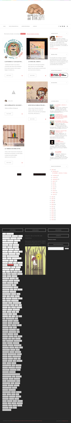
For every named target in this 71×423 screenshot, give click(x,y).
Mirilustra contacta (52, 239)
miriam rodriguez (7, 376)
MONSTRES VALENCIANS (7, 287)
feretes (10, 360)
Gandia (19, 325)
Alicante (10, 320)
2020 (52, 200)
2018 (52, 204)
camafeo (5, 345)
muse (16, 305)
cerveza (11, 347)
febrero (54, 192)
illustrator (13, 238)
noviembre (55, 175)
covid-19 (12, 351)
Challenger (16, 322)
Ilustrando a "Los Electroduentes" (14, 61)
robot (13, 394)
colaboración (6, 349)
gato (4, 300)
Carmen (10, 322)
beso (13, 338)
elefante (5, 358)
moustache (16, 378)
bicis (4, 340)
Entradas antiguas (39, 174)
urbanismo (19, 403)
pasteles (5, 307)
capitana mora (17, 345)
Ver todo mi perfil (54, 48)
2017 (52, 206)
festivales (15, 298)
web (4, 271)
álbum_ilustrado (6, 409)
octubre (54, 177)
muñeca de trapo (11, 380)
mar (17, 278)
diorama (17, 249)
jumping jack (6, 369)
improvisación (6, 238)
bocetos (20, 289)
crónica (5, 354)
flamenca (14, 276)
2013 (52, 213)
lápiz (11, 244)
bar (9, 338)
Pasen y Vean (12, 329)
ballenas (5, 338)
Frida (20, 271)
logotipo (12, 278)
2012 (52, 215)
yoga (11, 407)
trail (9, 403)
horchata (5, 367)
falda (15, 358)
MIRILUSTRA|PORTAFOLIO (12, 26)
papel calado (6, 269)
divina (4, 276)
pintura (13, 307)
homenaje (18, 365)
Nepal (15, 327)
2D (11, 271)
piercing (14, 387)
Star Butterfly (12, 331)
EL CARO (4, 325)
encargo (10, 247)
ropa (17, 394)
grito (13, 365)
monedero (5, 378)
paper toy (10, 385)
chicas (16, 347)
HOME (4, 26)
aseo (16, 336)
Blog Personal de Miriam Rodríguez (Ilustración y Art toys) (26, 420)
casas (18, 293)
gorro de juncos (6, 365)
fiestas (20, 298)
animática (5, 336)
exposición (5, 244)
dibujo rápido (10, 233)
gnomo (8, 363)
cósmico (5, 356)
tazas (13, 311)
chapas (9, 258)
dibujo (12, 296)
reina (4, 394)
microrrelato (6, 305)
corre (17, 349)
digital (4, 247)
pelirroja (16, 385)
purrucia (17, 269)
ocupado (17, 383)
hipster (8, 300)
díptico (9, 276)
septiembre (55, 179)
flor (14, 360)
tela (17, 311)
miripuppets (10, 240)
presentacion (12, 389)
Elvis (9, 325)
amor (18, 253)
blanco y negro (17, 340)
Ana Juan (16, 320)
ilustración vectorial (7, 242)
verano (14, 405)
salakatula (12, 396)
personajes (5, 260)
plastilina (5, 389)
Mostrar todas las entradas (33, 33)
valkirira (5, 405)
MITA (15, 260)
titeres (15, 282)
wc (9, 316)
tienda (15, 400)
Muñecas (11, 249)
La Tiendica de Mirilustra (12, 148)
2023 (52, 169)
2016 (52, 208)
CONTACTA (33, 26)
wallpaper (5, 407)
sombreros (5, 398)
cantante (11, 345)
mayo (54, 186)
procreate (16, 280)
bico (11, 289)
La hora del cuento (34, 61)
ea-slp (9, 356)
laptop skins (13, 369)
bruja (9, 273)
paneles (5, 385)
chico (15, 262)
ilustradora (11, 367)
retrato (10, 251)
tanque (16, 398)
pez (9, 307)
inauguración (15, 300)
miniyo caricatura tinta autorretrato (11, 374)
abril (54, 188)
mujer (12, 305)
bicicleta (18, 338)
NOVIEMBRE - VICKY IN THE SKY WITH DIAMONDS (61, 121)
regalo (4, 309)
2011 (52, 217)
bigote (4, 273)
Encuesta (14, 325)
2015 (52, 210)
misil (14, 376)
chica (4, 256)
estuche (10, 358)
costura (19, 238)
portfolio (19, 307)
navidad (18, 267)
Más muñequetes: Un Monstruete (14, 105)
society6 (10, 309)
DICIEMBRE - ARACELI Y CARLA (61, 105)
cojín (4, 296)
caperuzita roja (6, 293)
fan (19, 358)
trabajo (4, 403)
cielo (21, 347)
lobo (19, 369)
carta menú (5, 347)
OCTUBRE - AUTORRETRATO (59, 141)
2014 (52, 212)
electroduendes (16, 356)
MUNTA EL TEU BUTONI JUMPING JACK (60, 131)
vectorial (5, 253)
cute (8, 296)
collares (20, 262)
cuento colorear (12, 354)
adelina (15, 287)
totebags (20, 400)
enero (54, 194)
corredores (5, 351)
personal (5, 280)
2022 (52, 196)
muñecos (5, 251)
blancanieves (10, 340)
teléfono (10, 400)
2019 (52, 202)
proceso (11, 280)
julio (54, 183)
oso (20, 305)
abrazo (4, 334)
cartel (4, 258)
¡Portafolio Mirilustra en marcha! (37, 105)
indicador (18, 367)
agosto (54, 181)
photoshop (16, 244)
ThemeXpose (65, 420)
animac (15, 334)
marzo (54, 190)
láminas (15, 251)
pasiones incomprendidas (12, 256)
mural (4, 380)
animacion (5, 249)
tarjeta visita (16, 309)
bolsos (10, 262)
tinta (4, 233)
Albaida (15, 271)
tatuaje (9, 311)
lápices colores (6, 267)
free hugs (19, 360)
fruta (4, 363)
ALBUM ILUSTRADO (10, 318)
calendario (12, 291)
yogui (15, 407)
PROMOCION (5, 329)
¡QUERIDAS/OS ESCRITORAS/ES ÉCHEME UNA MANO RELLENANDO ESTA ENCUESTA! (61, 116)
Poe (18, 329)
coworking (17, 351)
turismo (14, 403)
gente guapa (6, 278)
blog (15, 289)
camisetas (14, 273)
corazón (20, 273)
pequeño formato (7, 387)
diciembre (55, 171)
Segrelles (5, 331)
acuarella (10, 334)
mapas (10, 302)
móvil (18, 380)
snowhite (18, 396)
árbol (8, 271)
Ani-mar (4, 322)
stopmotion (10, 282)
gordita (13, 363)
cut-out (19, 354)
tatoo (4, 311)
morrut (11, 378)
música (13, 267)
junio (54, 184)
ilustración (17, 240)
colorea (13, 349)
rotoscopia (5, 396)
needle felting (6, 383)
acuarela (5, 262)
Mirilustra (60, 36)
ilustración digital (17, 258)
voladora (5, 316)
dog (4, 298)
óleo (13, 316)
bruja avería (6, 291)
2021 (52, 198)
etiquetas (9, 298)
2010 (52, 219)
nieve (12, 383)
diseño (4, 240)
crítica (15, 242)
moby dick (18, 376)
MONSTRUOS (5, 327)
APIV (16, 318)
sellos (4, 282)
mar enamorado (16, 302)
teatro (4, 400)
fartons (5, 360)
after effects (6, 289)
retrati (8, 394)
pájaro (11, 260)
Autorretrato (12, 253)
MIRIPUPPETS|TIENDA (24, 26)
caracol (13, 293)
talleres (11, 398)
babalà (19, 336)
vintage (19, 405)
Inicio (19, 174)
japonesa (5, 302)
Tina (18, 331)
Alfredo (5, 320)
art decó (11, 336)
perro (20, 251)
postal (12, 269)
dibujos (17, 296)
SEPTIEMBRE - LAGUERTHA (58, 152)
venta (10, 405)
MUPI (11, 327)
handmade (15, 247)
